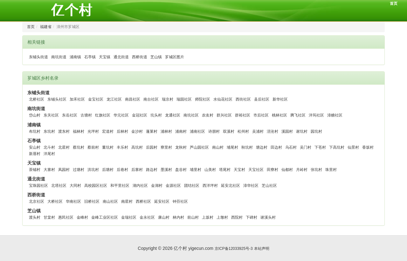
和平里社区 (119, 185)
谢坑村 (301, 131)
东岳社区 (69, 115)
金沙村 (137, 131)
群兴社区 (224, 115)
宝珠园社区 (38, 185)
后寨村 (137, 169)
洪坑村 (93, 169)
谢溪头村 (268, 217)
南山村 (218, 147)
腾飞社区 (298, 115)
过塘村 (78, 169)
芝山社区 (269, 185)
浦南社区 (197, 131)
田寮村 (272, 169)
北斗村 (49, 147)
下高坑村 (336, 147)
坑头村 (156, 115)
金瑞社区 (128, 217)
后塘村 (108, 169)
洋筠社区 (316, 115)
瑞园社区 (184, 99)
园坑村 (316, 131)
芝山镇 (156, 57)
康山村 (163, 217)
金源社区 (173, 185)
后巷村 (122, 169)
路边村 (151, 169)
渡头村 (34, 217)
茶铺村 (34, 169)
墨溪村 (166, 169)
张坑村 (316, 169)
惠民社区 (65, 217)
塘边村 (261, 147)
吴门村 (305, 147)
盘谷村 (181, 169)
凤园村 (64, 169)
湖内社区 (140, 185)
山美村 (210, 169)
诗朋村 (214, 131)
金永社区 (147, 217)
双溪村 (228, 131)
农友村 (207, 115)
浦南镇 (75, 57)
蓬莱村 (151, 131)
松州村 (243, 131)
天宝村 (239, 169)
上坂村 (207, 217)
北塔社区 (58, 185)
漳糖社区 (334, 115)
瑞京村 (167, 99)
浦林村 (166, 131)
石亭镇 (90, 57)
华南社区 (73, 201)
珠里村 (331, 169)
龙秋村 (181, 147)
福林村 (78, 131)
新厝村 (34, 154)
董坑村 (108, 147)
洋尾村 (49, 154)
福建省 (46, 27)
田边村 (276, 147)
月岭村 (301, 169)
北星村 (64, 147)
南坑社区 (191, 115)
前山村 (193, 217)
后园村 (151, 147)
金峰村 (82, 217)
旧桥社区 (92, 201)
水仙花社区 (222, 99)
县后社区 (261, 99)
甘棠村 (49, 217)
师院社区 (202, 99)
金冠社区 (139, 115)
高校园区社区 (95, 185)
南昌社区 (132, 99)
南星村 (127, 201)
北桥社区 (36, 99)
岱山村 (34, 115)
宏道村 (108, 131)
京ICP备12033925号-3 (234, 248)
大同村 (75, 185)
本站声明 (261, 248)
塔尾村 (225, 169)
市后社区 (261, 115)
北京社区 (36, 201)
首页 (393, 3)
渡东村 (64, 131)
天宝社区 (256, 169)
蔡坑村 (78, 147)
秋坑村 (247, 147)
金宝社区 (95, 99)
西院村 (237, 217)
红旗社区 (102, 115)
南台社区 (151, 99)
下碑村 (251, 217)
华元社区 (121, 115)
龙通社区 (172, 115)
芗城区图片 (174, 57)
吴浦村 (258, 131)
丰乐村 (122, 147)
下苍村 (320, 147)
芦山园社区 (199, 147)
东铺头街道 (38, 57)
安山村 (34, 147)
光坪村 (93, 131)
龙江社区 (114, 99)
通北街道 (121, 57)
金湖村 (156, 185)
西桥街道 (139, 57)
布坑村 (34, 131)
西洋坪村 (210, 185)
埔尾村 (232, 147)
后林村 (122, 131)
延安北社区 (230, 185)
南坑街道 (58, 57)
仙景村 (353, 147)
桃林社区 (279, 115)
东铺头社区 (56, 99)
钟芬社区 (180, 201)
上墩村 (222, 217)
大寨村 (49, 169)
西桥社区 (143, 201)
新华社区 (280, 99)
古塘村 (86, 115)
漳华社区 (251, 185)
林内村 (178, 217)
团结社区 (191, 185)
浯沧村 (272, 131)
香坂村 (368, 147)
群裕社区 (242, 115)
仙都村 (287, 169)
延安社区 (161, 201)
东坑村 (49, 131)
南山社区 (110, 201)
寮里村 (166, 147)
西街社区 (243, 99)
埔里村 (195, 169)
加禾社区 (77, 99)
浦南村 (181, 131)
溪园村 (287, 131)
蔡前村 (93, 147)
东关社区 (51, 115)
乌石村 (291, 147)
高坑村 (137, 147)
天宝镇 (104, 57)
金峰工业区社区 (104, 217)
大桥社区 (55, 201)
